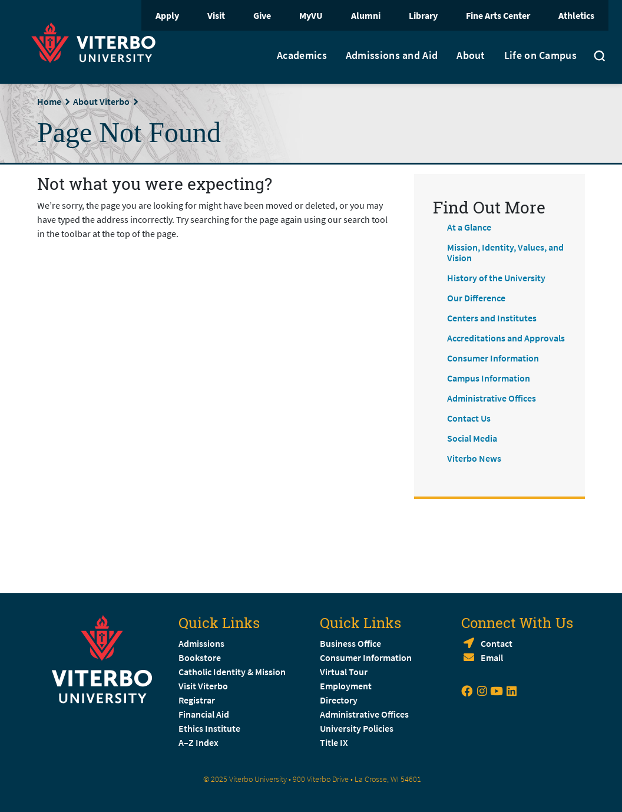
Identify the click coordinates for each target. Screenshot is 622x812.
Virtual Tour (344, 672)
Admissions (201, 643)
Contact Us (469, 418)
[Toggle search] (599, 57)
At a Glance (469, 227)
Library (423, 15)
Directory (339, 700)
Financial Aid (203, 714)
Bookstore (199, 657)
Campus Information (488, 378)
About (470, 55)
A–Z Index (198, 742)
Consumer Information (493, 358)
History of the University (496, 278)
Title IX (334, 742)
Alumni (366, 15)
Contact (496, 643)
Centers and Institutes (492, 318)
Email (492, 657)
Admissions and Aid (392, 55)
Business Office (350, 643)
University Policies (356, 728)
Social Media (472, 438)
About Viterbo (101, 101)
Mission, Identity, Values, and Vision (505, 252)
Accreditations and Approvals (506, 338)
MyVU (311, 15)
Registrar (196, 700)
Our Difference (476, 298)
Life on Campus (540, 55)
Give (262, 15)
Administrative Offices (491, 398)
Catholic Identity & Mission (232, 672)
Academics (302, 55)
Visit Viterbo (203, 686)
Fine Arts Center (498, 15)
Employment (346, 686)
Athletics (576, 15)
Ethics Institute (209, 728)
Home (49, 101)
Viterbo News (474, 458)
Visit (216, 15)
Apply (167, 15)
